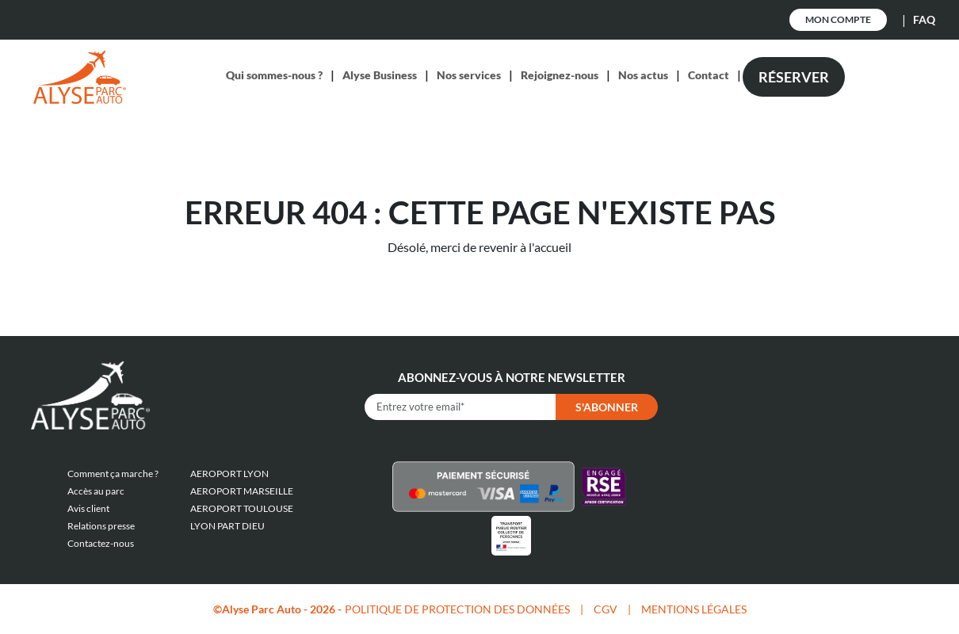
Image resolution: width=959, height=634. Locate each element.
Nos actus (643, 75)
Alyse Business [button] (379, 75)
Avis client (88, 508)
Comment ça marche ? (113, 473)
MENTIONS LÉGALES (694, 609)
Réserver (793, 77)
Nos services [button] (469, 75)
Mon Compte (838, 19)
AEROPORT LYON (229, 473)
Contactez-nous (100, 543)
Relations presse (101, 526)
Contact (708, 75)
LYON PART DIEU (227, 526)
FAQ (924, 19)
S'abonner (606, 407)
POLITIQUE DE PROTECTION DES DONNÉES (457, 609)
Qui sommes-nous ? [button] (274, 75)
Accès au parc (95, 491)
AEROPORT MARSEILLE (241, 491)
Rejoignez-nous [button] (559, 75)
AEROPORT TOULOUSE (241, 508)
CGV (605, 609)
